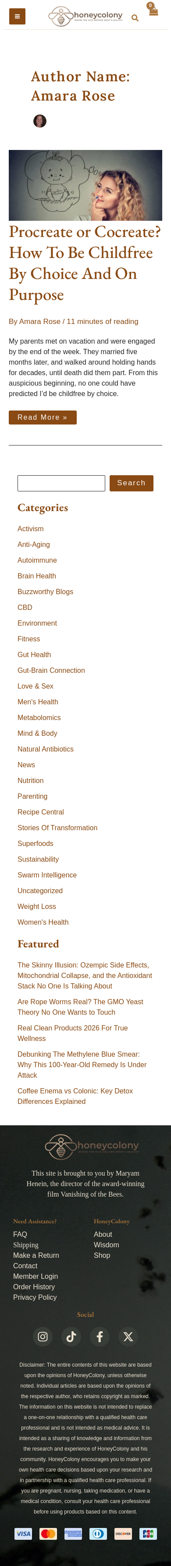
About (103, 1234)
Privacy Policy (35, 1297)
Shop (102, 1255)
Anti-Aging (34, 544)
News (26, 765)
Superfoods (35, 843)
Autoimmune (37, 560)
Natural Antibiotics (46, 749)
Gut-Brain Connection (51, 670)
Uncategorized (40, 890)
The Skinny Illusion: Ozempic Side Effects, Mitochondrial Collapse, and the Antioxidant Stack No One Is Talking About (85, 975)
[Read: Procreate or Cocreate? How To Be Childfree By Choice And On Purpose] (85, 185)
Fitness (29, 639)
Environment (37, 623)
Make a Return (36, 1255)
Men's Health (38, 702)
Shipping (26, 1245)
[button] (135, 18)
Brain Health (37, 576)
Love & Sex (35, 686)
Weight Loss (37, 906)
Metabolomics (39, 717)
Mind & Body (37, 733)
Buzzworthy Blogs (45, 591)
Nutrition (31, 780)
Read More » (42, 416)
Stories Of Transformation (57, 828)
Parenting (33, 796)
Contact (25, 1266)
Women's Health (43, 922)
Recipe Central (41, 812)
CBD (25, 607)
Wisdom (106, 1245)
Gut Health (34, 654)
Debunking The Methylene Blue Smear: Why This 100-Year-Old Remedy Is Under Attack (82, 1065)
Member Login (35, 1276)
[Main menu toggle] (17, 16)
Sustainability (38, 859)
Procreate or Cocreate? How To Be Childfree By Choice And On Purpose (85, 262)
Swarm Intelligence (47, 875)
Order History (34, 1287)
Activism (31, 528)
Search (131, 483)
